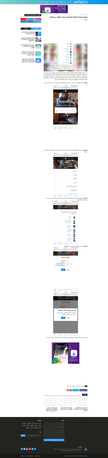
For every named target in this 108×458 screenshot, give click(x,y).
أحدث (86, 416)
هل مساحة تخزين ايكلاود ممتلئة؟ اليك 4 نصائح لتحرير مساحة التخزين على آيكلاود (51, 409)
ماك (40, 428)
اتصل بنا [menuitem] (40, 2)
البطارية (27, 428)
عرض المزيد (46, 395)
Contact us (23, 456)
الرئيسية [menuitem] (69, 2)
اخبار (37, 423)
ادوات (32, 428)
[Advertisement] (65, 32)
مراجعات (36, 29)
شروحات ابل (72, 386)
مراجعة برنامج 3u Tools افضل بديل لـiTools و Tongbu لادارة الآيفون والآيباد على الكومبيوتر (28, 60)
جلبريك (36, 425)
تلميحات (23, 425)
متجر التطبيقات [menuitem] (63, 2)
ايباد (40, 425)
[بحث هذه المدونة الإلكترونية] (33, 435)
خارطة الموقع (37, 456)
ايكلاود (79, 14)
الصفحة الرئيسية (84, 14)
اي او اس (24, 423)
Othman (85, 456)
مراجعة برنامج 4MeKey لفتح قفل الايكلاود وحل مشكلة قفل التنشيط (80, 409)
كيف (68, 386)
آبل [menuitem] (56, 2)
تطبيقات (31, 425)
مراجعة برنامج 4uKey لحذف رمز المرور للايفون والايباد (28, 32)
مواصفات (25, 29)
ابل (40, 423)
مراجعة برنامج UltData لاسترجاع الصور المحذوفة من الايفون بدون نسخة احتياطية (28, 39)
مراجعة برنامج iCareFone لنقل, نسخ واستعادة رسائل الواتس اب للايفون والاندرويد (28, 53)
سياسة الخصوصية (30, 456)
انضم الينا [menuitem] (46, 2)
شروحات (77, 386)
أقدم (45, 416)
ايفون (34, 423)
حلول (28, 425)
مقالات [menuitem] (52, 2)
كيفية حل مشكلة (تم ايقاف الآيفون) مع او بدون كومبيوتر (66, 408)
